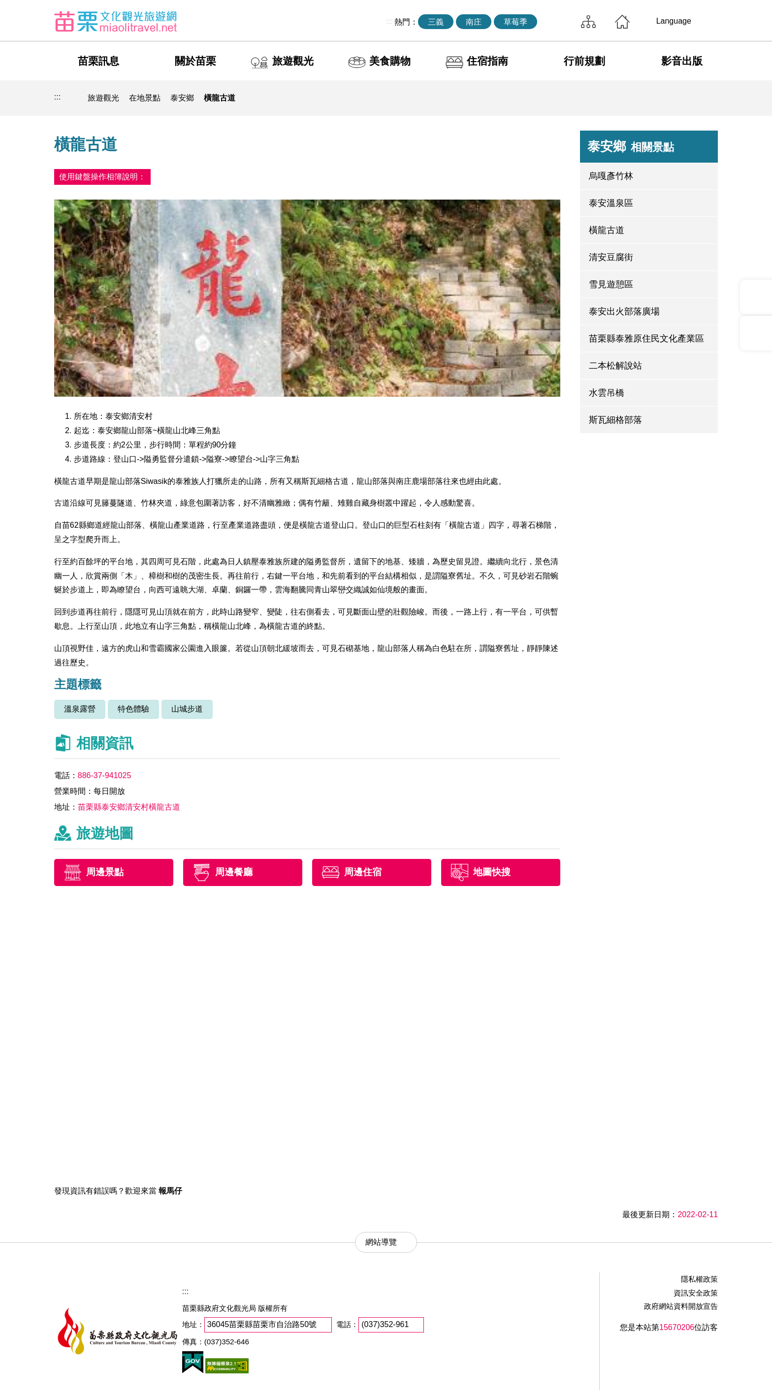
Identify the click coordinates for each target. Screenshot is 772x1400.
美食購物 (390, 61)
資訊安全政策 (696, 1293)
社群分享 (662, 98)
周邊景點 (105, 872)
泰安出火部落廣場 (624, 311)
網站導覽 (588, 22)
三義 (436, 22)
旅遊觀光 (293, 61)
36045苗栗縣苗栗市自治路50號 (262, 1324)
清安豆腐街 (611, 257)
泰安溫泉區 (611, 203)
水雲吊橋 (606, 393)
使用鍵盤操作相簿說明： (102, 176)
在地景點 (145, 98)
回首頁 (622, 22)
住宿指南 (487, 61)
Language (673, 21)
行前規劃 (584, 61)
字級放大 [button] (707, 98)
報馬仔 (170, 1191)
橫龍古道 (219, 98)
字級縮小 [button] (685, 98)
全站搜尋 (556, 22)
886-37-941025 (104, 775)
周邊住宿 (363, 872)
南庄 (474, 22)
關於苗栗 (195, 61)
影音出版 (682, 61)
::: (389, 21)
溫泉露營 (80, 709)
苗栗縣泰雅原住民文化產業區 (646, 338)
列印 (639, 98)
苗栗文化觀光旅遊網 (115, 21)
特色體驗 (133, 709)
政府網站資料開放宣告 (681, 1306)
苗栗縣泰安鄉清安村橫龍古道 (129, 807)
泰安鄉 (182, 98)
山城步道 (187, 709)
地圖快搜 (492, 872)
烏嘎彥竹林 (611, 176)
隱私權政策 (699, 1279)
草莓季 (515, 22)
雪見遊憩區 (611, 284)
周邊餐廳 (234, 872)
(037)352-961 (385, 1324)
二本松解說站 (615, 366)
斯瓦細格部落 (615, 420)
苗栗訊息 (98, 61)
